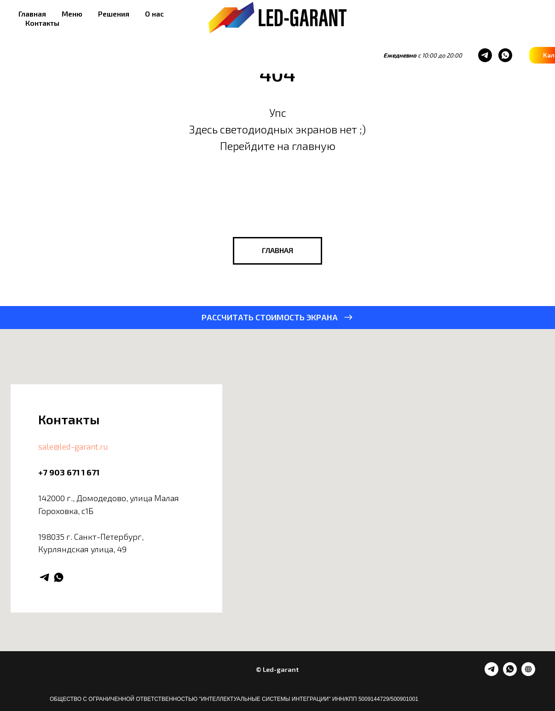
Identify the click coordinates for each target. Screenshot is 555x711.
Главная (32, 13)
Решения (113, 13)
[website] (528, 673)
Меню (72, 13)
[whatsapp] (363, 55)
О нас (154, 13)
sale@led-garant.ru (73, 446)
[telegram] (343, 55)
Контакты (42, 22)
